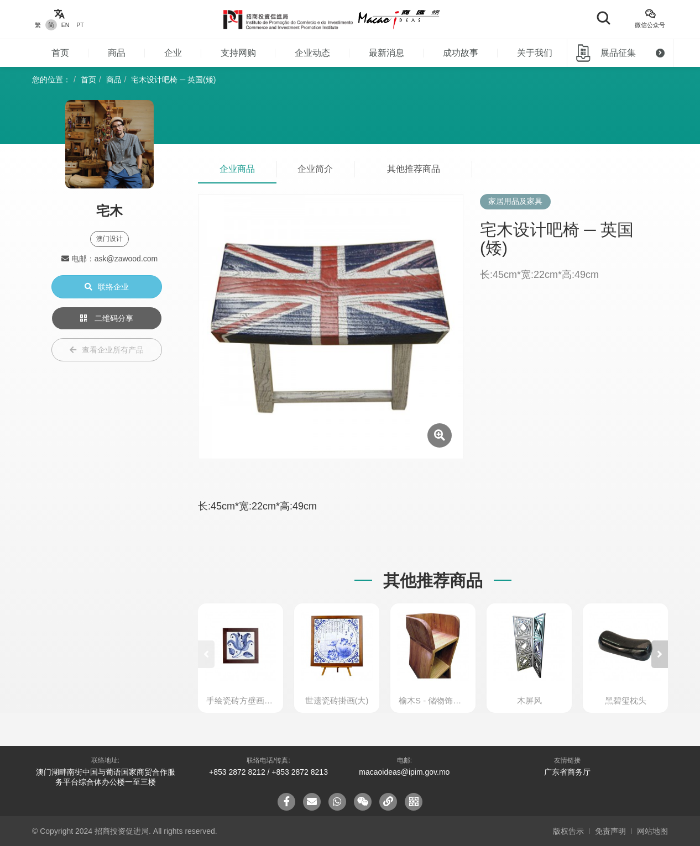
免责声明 (610, 831)
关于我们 (534, 52)
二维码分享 (106, 318)
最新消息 (386, 52)
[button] (659, 654)
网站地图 (652, 831)
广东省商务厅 (567, 772)
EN (65, 25)
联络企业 (107, 286)
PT (79, 25)
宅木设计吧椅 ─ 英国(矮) (173, 79)
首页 (60, 52)
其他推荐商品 (413, 169)
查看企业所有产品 (107, 349)
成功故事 (460, 52)
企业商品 (237, 169)
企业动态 (312, 52)
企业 (173, 52)
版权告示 (568, 831)
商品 (117, 52)
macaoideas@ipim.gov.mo (404, 772)
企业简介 (315, 169)
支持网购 (238, 52)
